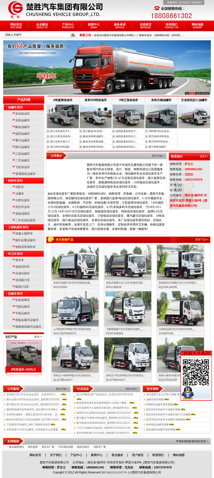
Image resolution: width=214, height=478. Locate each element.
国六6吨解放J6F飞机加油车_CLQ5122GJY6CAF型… (105, 394)
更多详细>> (158, 155)
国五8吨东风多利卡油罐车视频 (163, 409)
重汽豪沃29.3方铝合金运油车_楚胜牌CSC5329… (33, 404)
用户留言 (138, 455)
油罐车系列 (15, 107)
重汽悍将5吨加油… (159, 141)
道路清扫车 (22, 266)
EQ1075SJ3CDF (168, 379)
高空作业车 (22, 207)
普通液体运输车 (25, 173)
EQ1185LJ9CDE (168, 287)
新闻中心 (94, 26)
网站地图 (197, 26)
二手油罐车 (22, 160)
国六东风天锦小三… (61, 141)
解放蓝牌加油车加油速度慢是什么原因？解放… (102, 402)
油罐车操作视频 (155, 399)
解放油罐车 (22, 127)
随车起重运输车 (25, 240)
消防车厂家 (99, 446)
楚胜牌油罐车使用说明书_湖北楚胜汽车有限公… (33, 409)
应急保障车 (22, 300)
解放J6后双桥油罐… (94, 141)
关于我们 (56, 455)
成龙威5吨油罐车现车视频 (160, 429)
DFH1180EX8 (113, 287)
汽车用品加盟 (65, 446)
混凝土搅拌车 (24, 233)
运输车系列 (15, 293)
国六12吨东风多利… (61, 136)
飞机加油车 (22, 167)
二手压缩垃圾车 (25, 220)
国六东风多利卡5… (61, 131)
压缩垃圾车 (22, 273)
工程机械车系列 (18, 227)
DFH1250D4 (60, 287)
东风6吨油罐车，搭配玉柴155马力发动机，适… (33, 414)
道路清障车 (22, 213)
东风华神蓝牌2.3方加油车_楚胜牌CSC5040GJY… (104, 432)
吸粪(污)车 (22, 286)
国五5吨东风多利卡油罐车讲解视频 (165, 419)
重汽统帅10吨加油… (160, 136)
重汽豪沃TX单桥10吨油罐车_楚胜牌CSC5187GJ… (104, 417)
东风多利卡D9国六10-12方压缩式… (178, 282)
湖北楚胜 (33, 446)
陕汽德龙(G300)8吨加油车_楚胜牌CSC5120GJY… (104, 422)
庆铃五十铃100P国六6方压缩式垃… (126, 375)
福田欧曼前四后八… (127, 141)
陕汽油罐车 (22, 147)
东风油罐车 (22, 120)
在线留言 (146, 26)
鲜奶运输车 (83, 446)
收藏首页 (172, 2)
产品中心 (68, 26)
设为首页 (184, 2)
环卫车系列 (15, 253)
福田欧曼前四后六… (127, 131)
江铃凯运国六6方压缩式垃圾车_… (177, 329)
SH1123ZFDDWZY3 (64, 333)
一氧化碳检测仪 (15, 446)
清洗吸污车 (22, 280)
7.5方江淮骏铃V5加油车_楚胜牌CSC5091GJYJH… (104, 427)
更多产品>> (201, 239)
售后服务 (117, 455)
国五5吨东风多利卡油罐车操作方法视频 (168, 414)
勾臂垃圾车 (22, 200)
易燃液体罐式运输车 (28, 326)
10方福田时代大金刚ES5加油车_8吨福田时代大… (104, 407)
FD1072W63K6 (114, 333)
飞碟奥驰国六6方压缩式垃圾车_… (125, 329)
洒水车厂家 (48, 446)
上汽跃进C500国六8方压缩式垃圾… (73, 329)
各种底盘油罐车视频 (157, 424)
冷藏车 (19, 193)
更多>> (38, 336)
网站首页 (16, 26)
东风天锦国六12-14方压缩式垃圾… (125, 282)
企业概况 (42, 26)
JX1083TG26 (166, 333)
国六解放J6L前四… (93, 131)
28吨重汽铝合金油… (160, 131)
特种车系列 (15, 180)
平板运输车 (22, 313)
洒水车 (19, 260)
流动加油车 (22, 113)
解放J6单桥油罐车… (94, 136)
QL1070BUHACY (63, 379)
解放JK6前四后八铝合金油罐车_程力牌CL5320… (33, 419)
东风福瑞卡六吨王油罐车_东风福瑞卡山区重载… (33, 429)
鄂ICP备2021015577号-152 (116, 472)
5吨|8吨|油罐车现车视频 (159, 404)
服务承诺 (120, 26)
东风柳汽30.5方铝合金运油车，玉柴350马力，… (33, 394)
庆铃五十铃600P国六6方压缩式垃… (73, 375)
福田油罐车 (22, 133)
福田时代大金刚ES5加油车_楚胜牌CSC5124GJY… (104, 412)
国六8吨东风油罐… (61, 146)
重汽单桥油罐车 (157, 146)
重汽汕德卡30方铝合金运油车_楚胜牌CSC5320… (34, 399)
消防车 (19, 187)
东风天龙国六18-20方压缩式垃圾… (72, 282)
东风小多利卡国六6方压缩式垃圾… (178, 375)
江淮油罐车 (22, 153)
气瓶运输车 (22, 306)
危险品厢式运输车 (27, 320)
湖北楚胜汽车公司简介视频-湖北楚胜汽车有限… (173, 394)
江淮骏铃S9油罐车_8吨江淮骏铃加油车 (28, 424)
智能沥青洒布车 (25, 247)
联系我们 (196, 2)
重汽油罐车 (22, 140)
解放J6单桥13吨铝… (94, 146)
